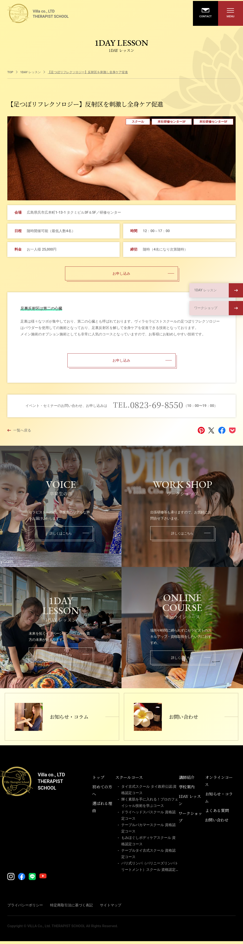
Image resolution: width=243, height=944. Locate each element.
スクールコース (129, 780)
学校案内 (187, 790)
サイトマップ (110, 908)
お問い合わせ (217, 824)
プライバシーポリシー (25, 908)
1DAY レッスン (218, 290)
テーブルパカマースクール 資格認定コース (149, 831)
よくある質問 (217, 814)
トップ (98, 780)
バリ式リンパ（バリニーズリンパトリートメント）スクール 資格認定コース (150, 870)
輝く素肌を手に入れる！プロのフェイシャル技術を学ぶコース (150, 805)
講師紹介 (187, 780)
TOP (10, 72)
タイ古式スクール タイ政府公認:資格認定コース (149, 792)
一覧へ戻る (19, 431)
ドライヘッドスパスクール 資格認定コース (149, 818)
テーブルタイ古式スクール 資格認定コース (149, 856)
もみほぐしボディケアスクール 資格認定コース (149, 843)
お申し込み (121, 274)
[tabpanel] (121, 158)
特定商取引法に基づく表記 (71, 908)
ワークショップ (218, 308)
